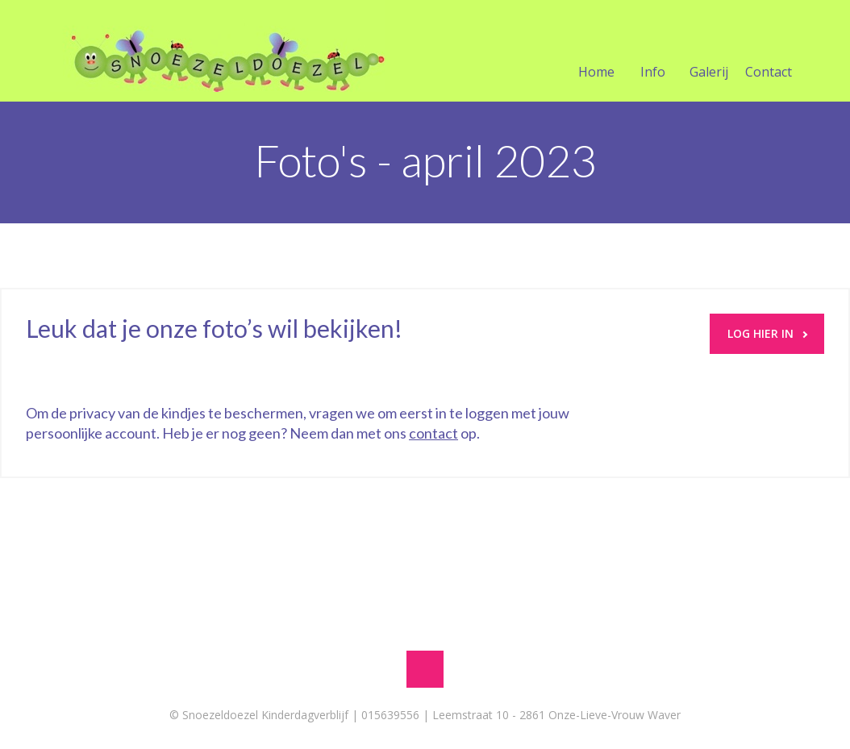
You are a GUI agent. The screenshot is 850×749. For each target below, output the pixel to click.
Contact (768, 52)
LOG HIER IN (767, 333)
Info (652, 52)
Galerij (709, 52)
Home (596, 52)
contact (433, 433)
